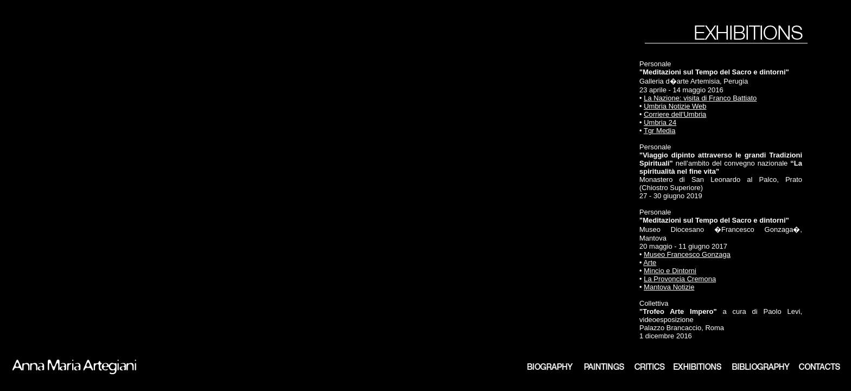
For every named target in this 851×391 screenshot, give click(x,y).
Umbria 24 (660, 122)
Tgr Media (660, 131)
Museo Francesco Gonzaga (687, 254)
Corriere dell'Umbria (675, 114)
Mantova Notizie (669, 287)
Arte (649, 262)
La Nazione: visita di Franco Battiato (700, 98)
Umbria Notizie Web (675, 106)
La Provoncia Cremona (680, 279)
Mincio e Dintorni (670, 271)
